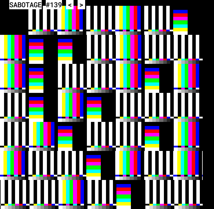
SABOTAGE (25, 4)
